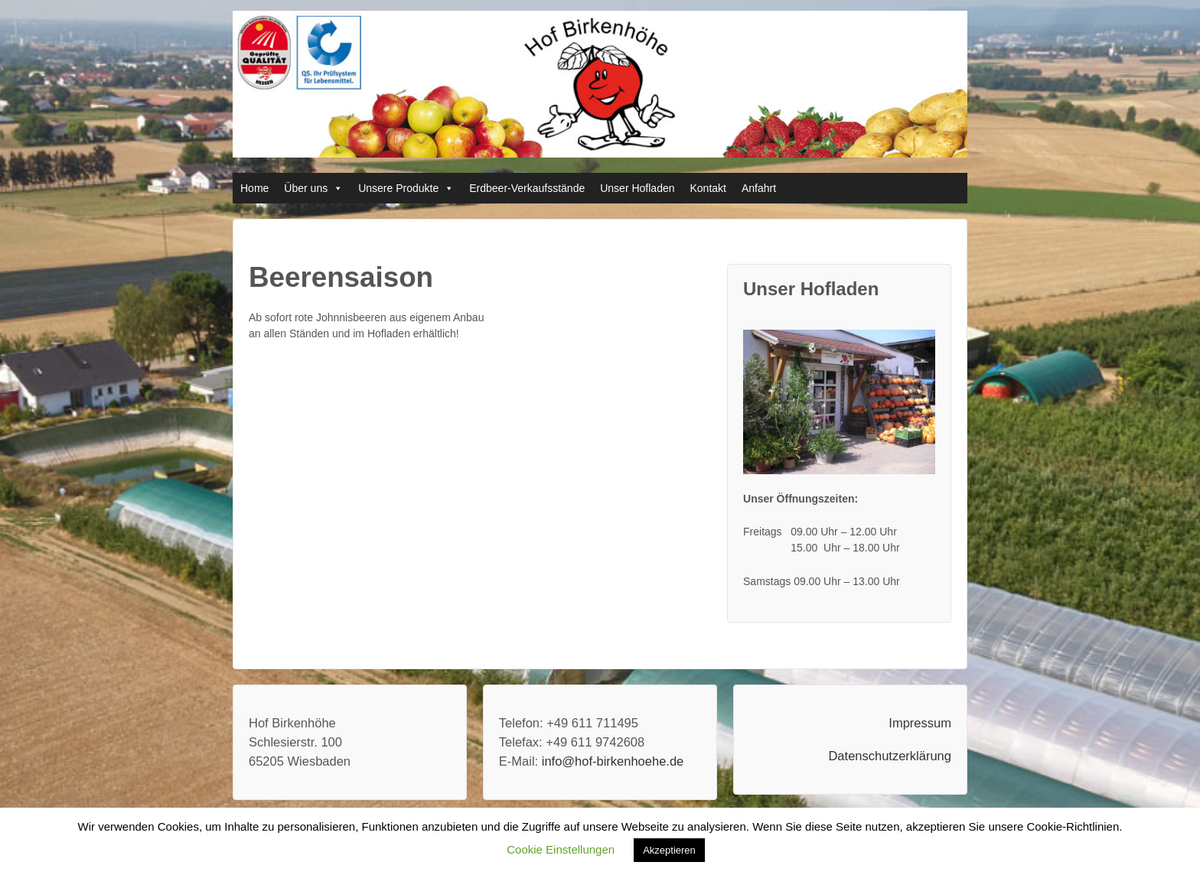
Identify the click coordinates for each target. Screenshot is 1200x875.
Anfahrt (759, 188)
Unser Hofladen (637, 188)
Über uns (306, 188)
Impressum (920, 723)
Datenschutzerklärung (889, 756)
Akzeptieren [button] (669, 850)
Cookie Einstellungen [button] (561, 849)
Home (254, 188)
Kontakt (708, 188)
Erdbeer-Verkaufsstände (527, 188)
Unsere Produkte (398, 188)
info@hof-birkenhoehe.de (613, 761)
